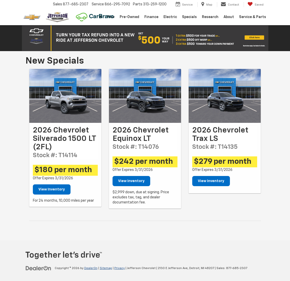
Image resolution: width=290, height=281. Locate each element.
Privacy (119, 268)
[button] (145, 38)
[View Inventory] (65, 96)
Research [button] (210, 17)
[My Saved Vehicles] (255, 4)
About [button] (229, 17)
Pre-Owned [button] (129, 17)
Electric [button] (170, 17)
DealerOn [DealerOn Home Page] (91, 268)
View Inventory (51, 189)
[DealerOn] (38, 268)
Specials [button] (189, 17)
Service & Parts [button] (252, 17)
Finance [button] (151, 17)
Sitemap (106, 268)
